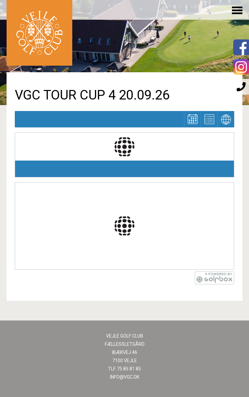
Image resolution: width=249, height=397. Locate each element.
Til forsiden (39, 33)
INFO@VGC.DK (124, 377)
